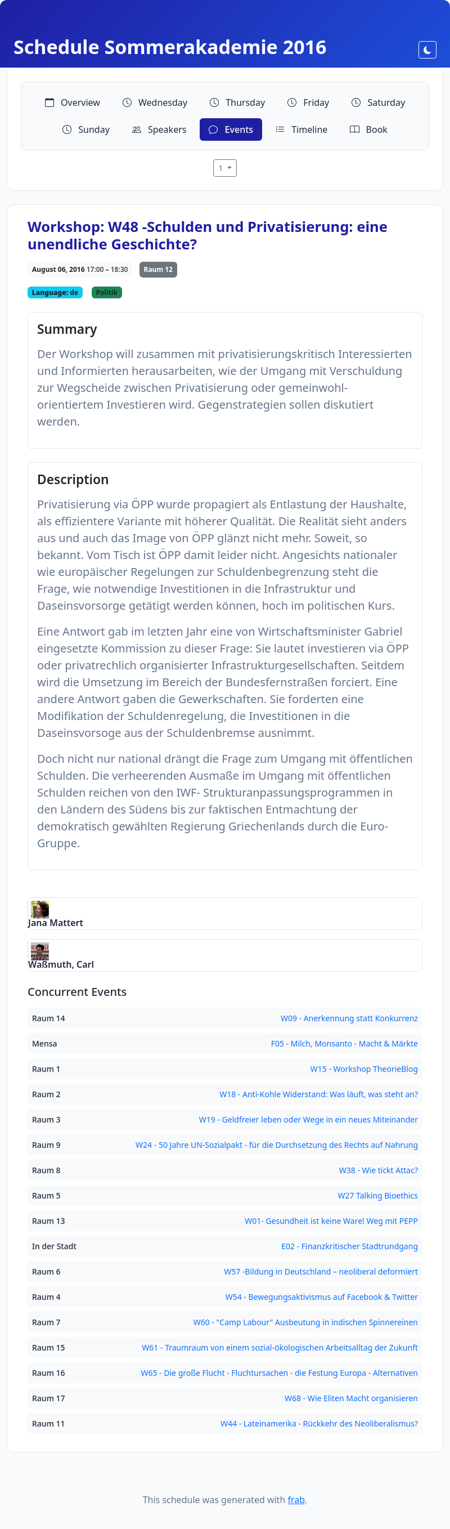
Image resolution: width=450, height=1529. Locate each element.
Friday (308, 102)
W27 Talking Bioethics (378, 1195)
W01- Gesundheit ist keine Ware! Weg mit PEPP (331, 1220)
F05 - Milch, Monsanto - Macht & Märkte (344, 1043)
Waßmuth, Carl (61, 964)
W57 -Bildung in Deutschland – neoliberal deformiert (321, 1271)
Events (231, 129)
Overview (72, 102)
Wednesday (155, 102)
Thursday (237, 102)
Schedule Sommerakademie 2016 (170, 47)
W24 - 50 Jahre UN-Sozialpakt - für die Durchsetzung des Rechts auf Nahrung (277, 1144)
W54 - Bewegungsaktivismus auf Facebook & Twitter (322, 1296)
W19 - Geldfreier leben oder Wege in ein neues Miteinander (308, 1119)
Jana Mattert (55, 922)
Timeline (301, 129)
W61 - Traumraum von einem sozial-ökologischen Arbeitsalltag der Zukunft (280, 1347)
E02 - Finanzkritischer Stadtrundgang (349, 1246)
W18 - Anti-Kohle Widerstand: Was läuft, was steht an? (318, 1094)
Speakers (159, 129)
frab (296, 1500)
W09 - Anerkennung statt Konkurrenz (349, 1018)
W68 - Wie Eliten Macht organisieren (351, 1398)
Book (368, 129)
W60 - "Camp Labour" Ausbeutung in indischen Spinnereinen (306, 1322)
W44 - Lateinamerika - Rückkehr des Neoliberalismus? (319, 1423)
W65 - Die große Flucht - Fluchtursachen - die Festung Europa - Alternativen (279, 1372)
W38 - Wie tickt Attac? (378, 1170)
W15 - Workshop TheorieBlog (364, 1068)
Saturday (378, 102)
